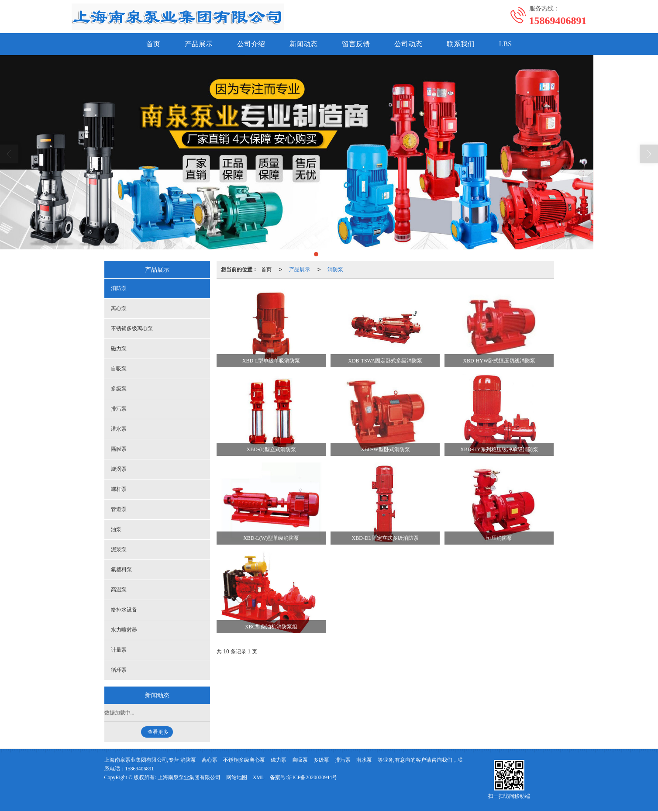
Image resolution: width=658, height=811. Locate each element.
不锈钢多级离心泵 (132, 328)
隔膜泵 (119, 449)
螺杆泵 (119, 489)
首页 (153, 44)
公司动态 (408, 44)
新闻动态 (303, 44)
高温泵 (119, 590)
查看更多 (158, 732)
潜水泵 (119, 429)
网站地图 (236, 777)
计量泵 (119, 650)
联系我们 (461, 44)
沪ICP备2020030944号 (312, 777)
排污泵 (119, 409)
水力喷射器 (124, 630)
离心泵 (119, 308)
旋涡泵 (119, 469)
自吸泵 (119, 369)
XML (259, 777)
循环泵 (119, 670)
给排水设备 (124, 610)
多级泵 (119, 389)
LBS (505, 44)
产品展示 (199, 44)
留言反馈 (356, 44)
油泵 (116, 529)
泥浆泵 (119, 549)
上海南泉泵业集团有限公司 (189, 777)
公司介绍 (251, 44)
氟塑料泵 (121, 569)
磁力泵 (119, 348)
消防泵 (335, 269)
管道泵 (119, 509)
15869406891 (139, 769)
